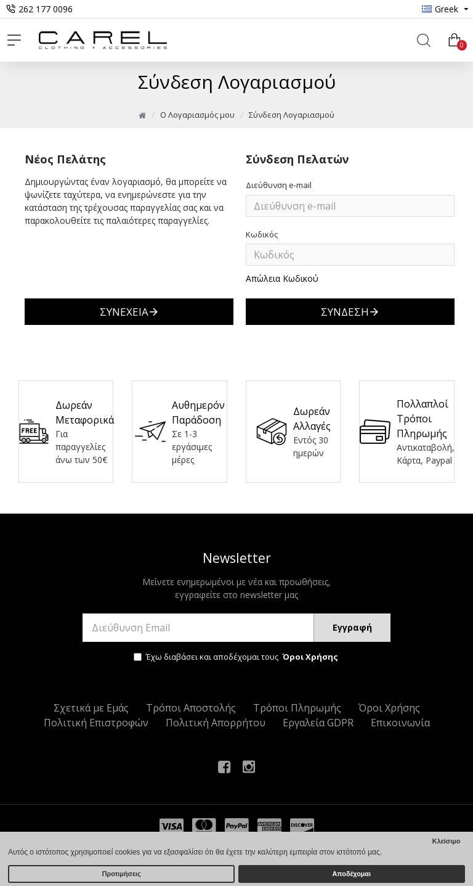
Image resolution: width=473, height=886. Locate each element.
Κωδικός (262, 234)
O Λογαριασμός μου (197, 114)
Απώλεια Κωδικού (282, 278)
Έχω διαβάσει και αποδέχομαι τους (237, 657)
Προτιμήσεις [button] (121, 873)
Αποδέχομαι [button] (352, 873)
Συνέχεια (124, 312)
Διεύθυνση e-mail (279, 185)
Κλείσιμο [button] (446, 841)
